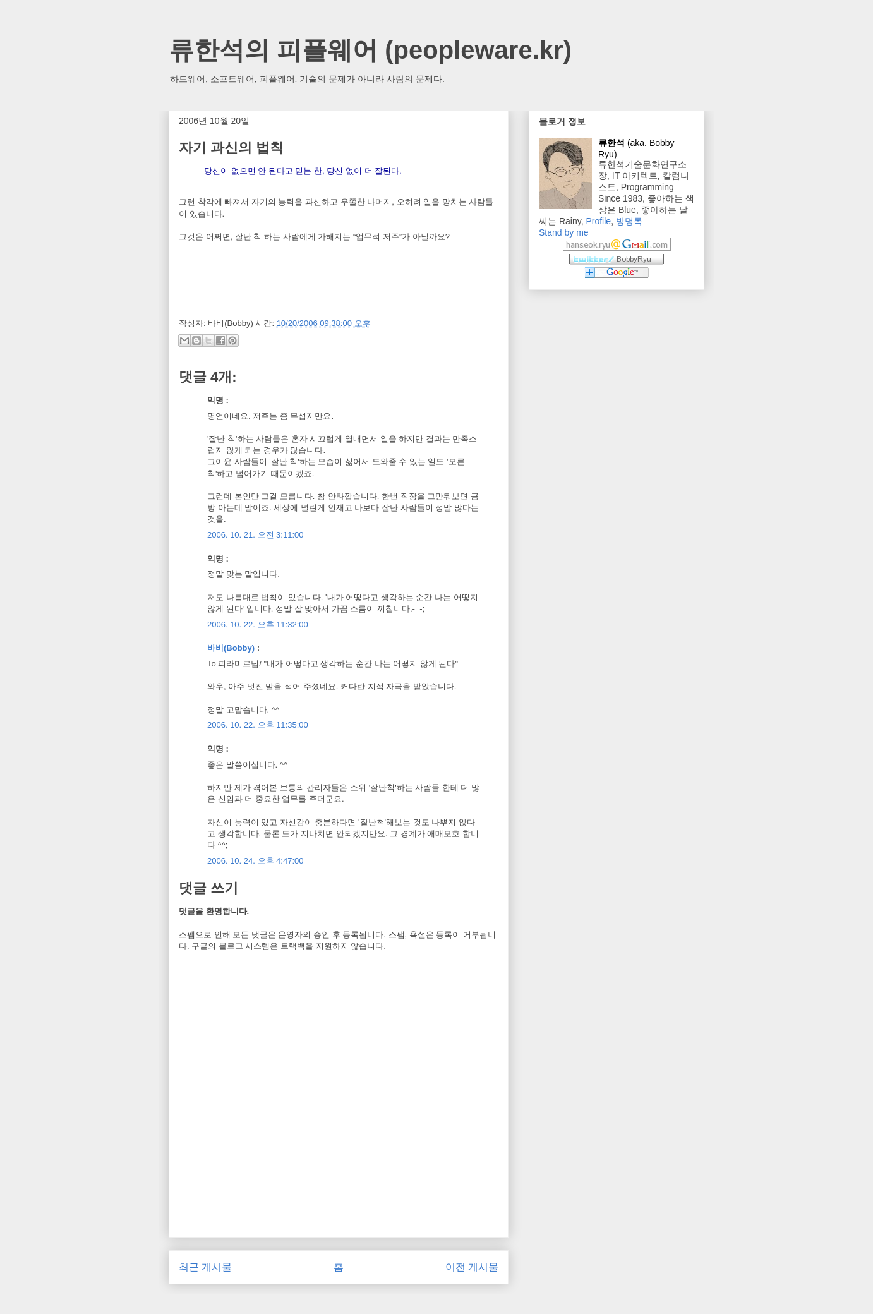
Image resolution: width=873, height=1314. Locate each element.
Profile (598, 221)
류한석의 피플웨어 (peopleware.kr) (370, 50)
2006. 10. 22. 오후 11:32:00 (257, 624)
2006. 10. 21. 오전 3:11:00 (255, 534)
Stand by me (564, 232)
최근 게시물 (205, 1267)
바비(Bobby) (231, 648)
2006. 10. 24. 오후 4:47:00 (255, 860)
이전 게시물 (471, 1267)
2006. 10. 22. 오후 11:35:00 (257, 725)
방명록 (629, 221)
